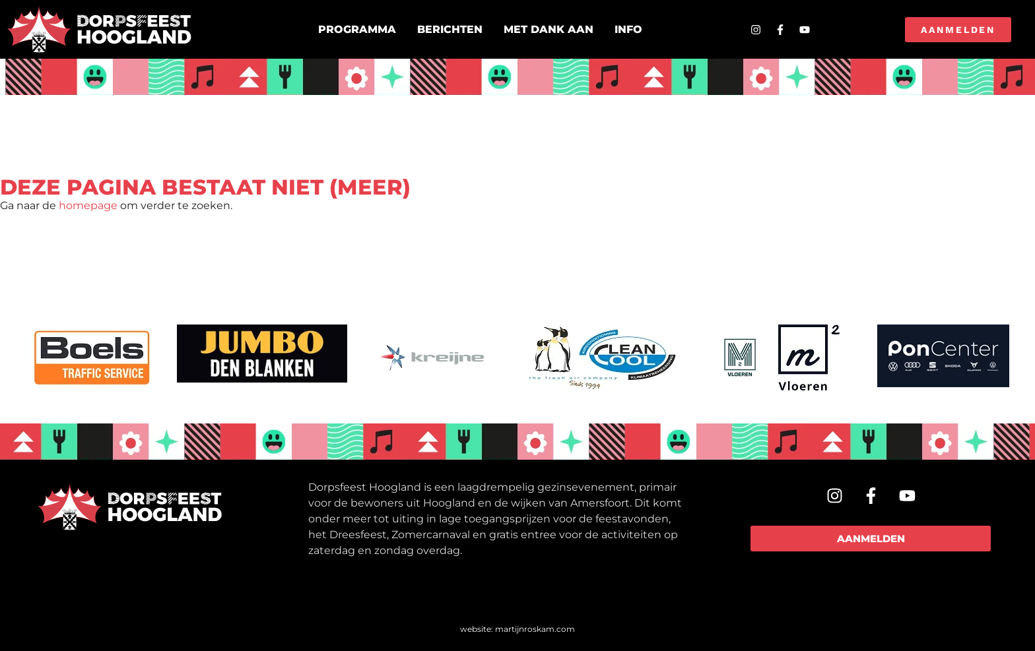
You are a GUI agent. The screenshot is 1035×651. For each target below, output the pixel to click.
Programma (357, 29)
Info (628, 29)
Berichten (450, 29)
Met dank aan (548, 29)
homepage (88, 205)
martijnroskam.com (535, 629)
